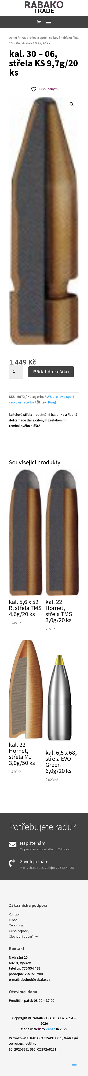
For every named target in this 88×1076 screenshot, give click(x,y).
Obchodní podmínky (23, 936)
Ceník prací (17, 925)
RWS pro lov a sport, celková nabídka (45, 38)
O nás (13, 920)
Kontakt (14, 914)
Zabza (50, 1029)
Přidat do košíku (51, 371)
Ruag (52, 402)
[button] (72, 104)
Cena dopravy (19, 931)
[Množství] (16, 372)
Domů (13, 38)
